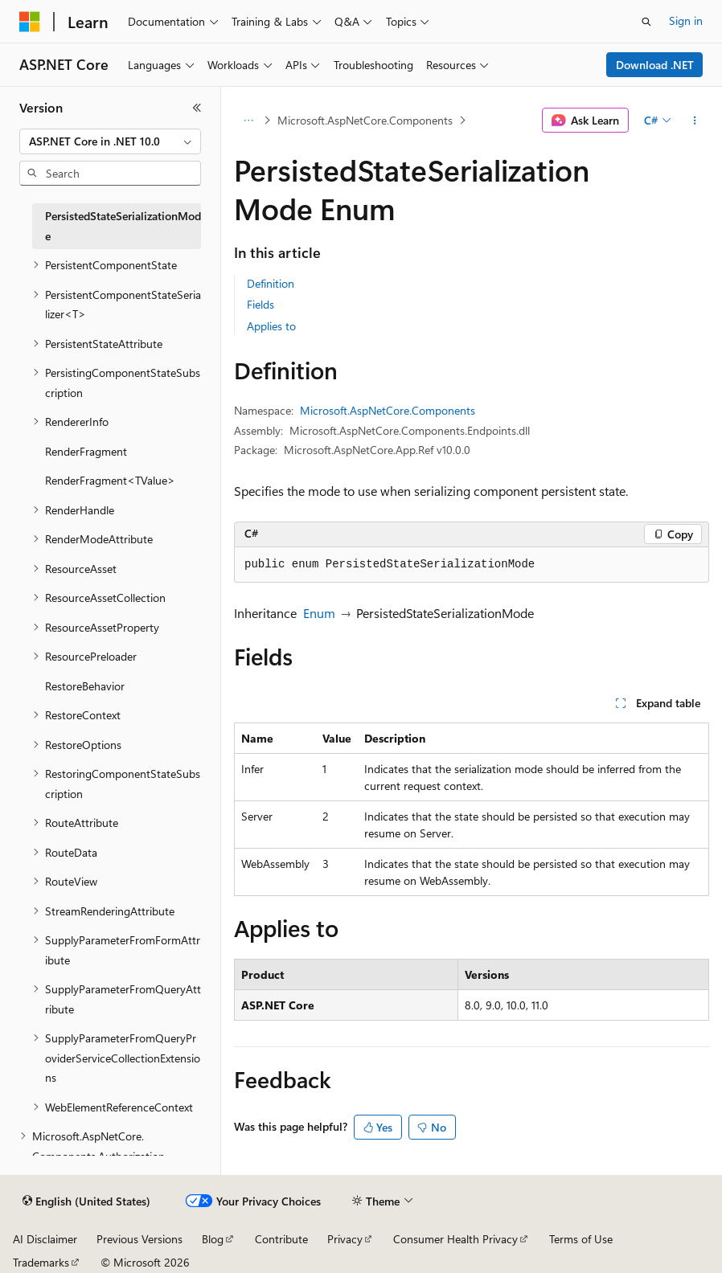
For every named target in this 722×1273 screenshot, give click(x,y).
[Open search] (646, 21)
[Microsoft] (29, 21)
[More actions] (695, 120)
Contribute (281, 1238)
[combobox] (110, 141)
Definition (270, 283)
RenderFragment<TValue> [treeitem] (110, 480)
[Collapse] (197, 107)
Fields (260, 304)
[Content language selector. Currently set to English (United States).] (86, 1201)
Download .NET (655, 64)
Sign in (686, 20)
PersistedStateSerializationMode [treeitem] (123, 226)
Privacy (345, 1238)
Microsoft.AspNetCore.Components (365, 120)
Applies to (271, 326)
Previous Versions (139, 1238)
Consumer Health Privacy (455, 1238)
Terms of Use (581, 1238)
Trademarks (41, 1262)
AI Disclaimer (45, 1238)
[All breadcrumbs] (248, 120)
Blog (213, 1238)
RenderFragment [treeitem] (86, 451)
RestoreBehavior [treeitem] (85, 686)
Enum (319, 612)
